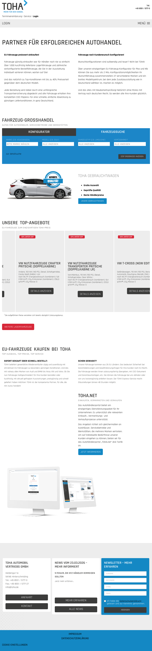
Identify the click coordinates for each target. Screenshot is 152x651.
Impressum (75, 634)
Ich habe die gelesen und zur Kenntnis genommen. (124, 602)
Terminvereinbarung (12, 16)
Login (35, 16)
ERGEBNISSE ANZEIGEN (132, 156)
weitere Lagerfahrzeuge (18, 326)
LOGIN (6, 23)
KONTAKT (26, 606)
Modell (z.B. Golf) (50, 139)
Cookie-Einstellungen (14, 645)
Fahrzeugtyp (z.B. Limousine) (91, 139)
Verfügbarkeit (121, 139)
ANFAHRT (26, 597)
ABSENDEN (125, 610)
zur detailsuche (13, 153)
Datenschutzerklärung (130, 600)
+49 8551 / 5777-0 (142, 8)
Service (27, 16)
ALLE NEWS (76, 609)
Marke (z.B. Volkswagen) (18, 139)
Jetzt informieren (91, 451)
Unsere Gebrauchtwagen (92, 201)
